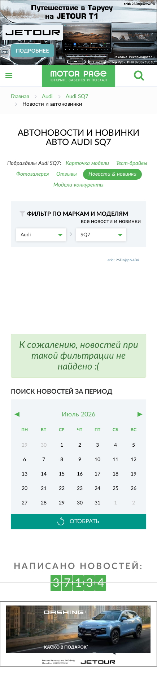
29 (62, 503)
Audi (41, 234)
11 (115, 459)
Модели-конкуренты (78, 185)
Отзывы (66, 174)
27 (24, 503)
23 (80, 488)
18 (115, 474)
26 (133, 488)
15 (62, 474)
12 (133, 459)
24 (97, 488)
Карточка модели (87, 163)
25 (115, 488)
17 (97, 474)
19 (133, 474)
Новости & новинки (112, 174)
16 (80, 474)
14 (44, 474)
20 (24, 488)
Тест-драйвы (131, 163)
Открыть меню (9, 83)
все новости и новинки (111, 221)
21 (44, 488)
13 (24, 474)
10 (97, 459)
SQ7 (101, 234)
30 (80, 503)
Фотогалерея (32, 174)
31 (97, 503)
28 (44, 503)
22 (62, 488)
